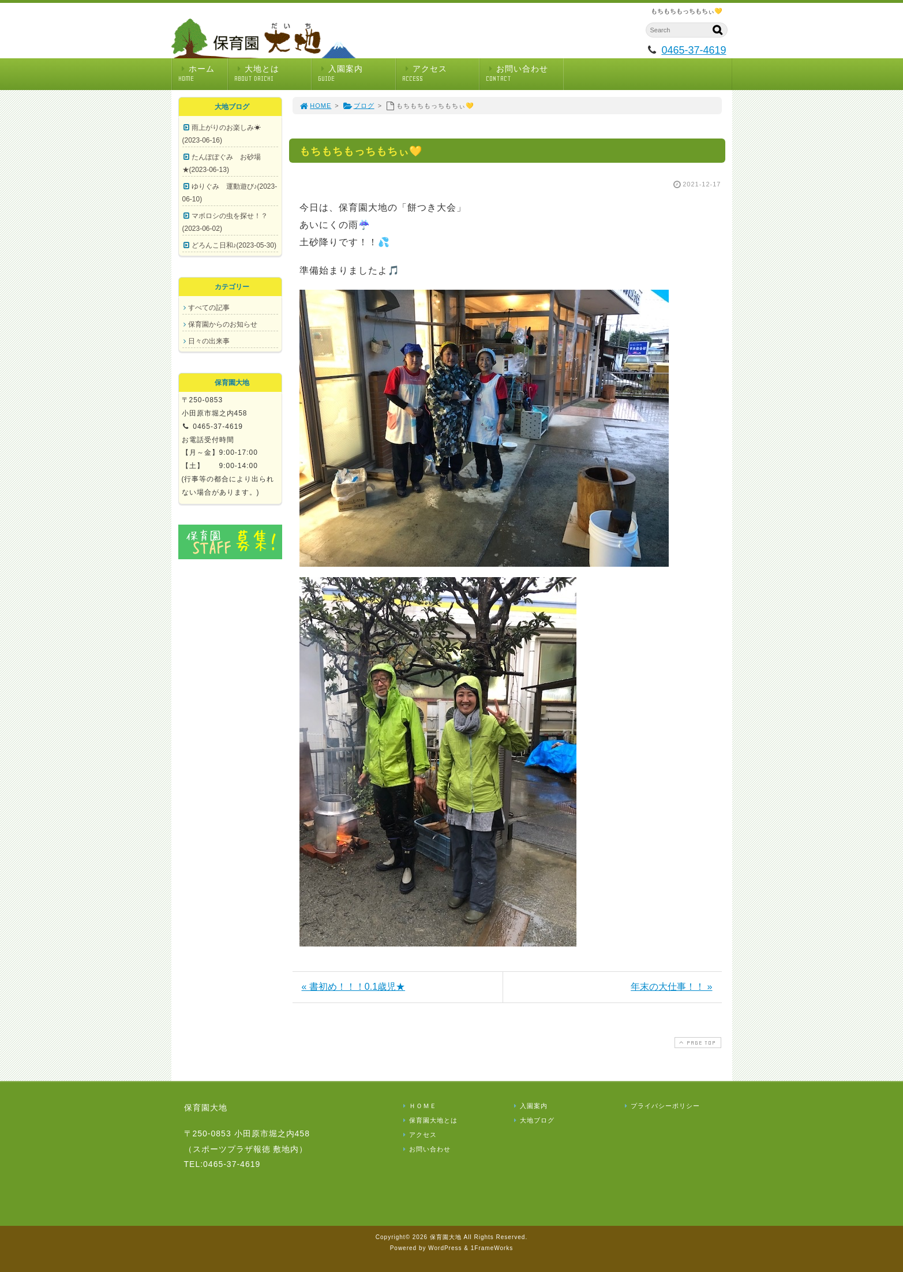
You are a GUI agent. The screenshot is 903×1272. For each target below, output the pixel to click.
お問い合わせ (524, 73)
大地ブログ (533, 1120)
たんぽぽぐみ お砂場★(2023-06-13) (221, 163)
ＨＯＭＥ (419, 1105)
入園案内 (356, 73)
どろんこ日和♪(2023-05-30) (234, 245)
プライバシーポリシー (661, 1105)
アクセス (440, 73)
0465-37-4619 (693, 50)
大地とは (273, 73)
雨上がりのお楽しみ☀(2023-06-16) (221, 134)
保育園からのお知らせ (222, 324)
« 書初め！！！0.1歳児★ (354, 987)
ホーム (202, 73)
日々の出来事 (209, 341)
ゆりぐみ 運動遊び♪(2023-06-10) (230, 192)
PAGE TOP (696, 1042)
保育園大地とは (429, 1120)
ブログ (358, 105)
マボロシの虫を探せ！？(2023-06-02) (225, 222)
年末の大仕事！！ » (671, 987)
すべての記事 (209, 308)
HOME (315, 105)
